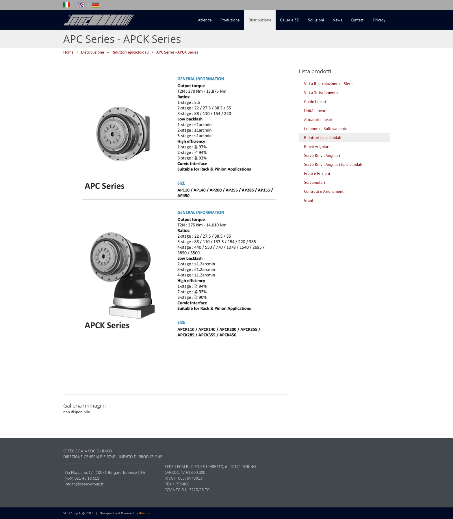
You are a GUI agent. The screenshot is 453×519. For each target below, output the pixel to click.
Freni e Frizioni (317, 173)
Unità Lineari (315, 110)
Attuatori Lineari (318, 119)
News (337, 20)
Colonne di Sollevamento (326, 128)
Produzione (230, 20)
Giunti (309, 200)
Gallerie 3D (289, 20)
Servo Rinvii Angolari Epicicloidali (333, 164)
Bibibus (144, 513)
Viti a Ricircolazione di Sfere (328, 83)
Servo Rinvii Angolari (322, 155)
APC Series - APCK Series (177, 52)
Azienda (205, 20)
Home (68, 52)
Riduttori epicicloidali (130, 52)
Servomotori (314, 182)
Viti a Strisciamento (321, 92)
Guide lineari (315, 101)
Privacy (379, 20)
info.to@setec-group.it (84, 484)
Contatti (358, 20)
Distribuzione (259, 20)
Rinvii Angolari (317, 146)
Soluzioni (316, 20)
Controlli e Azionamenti (324, 191)
